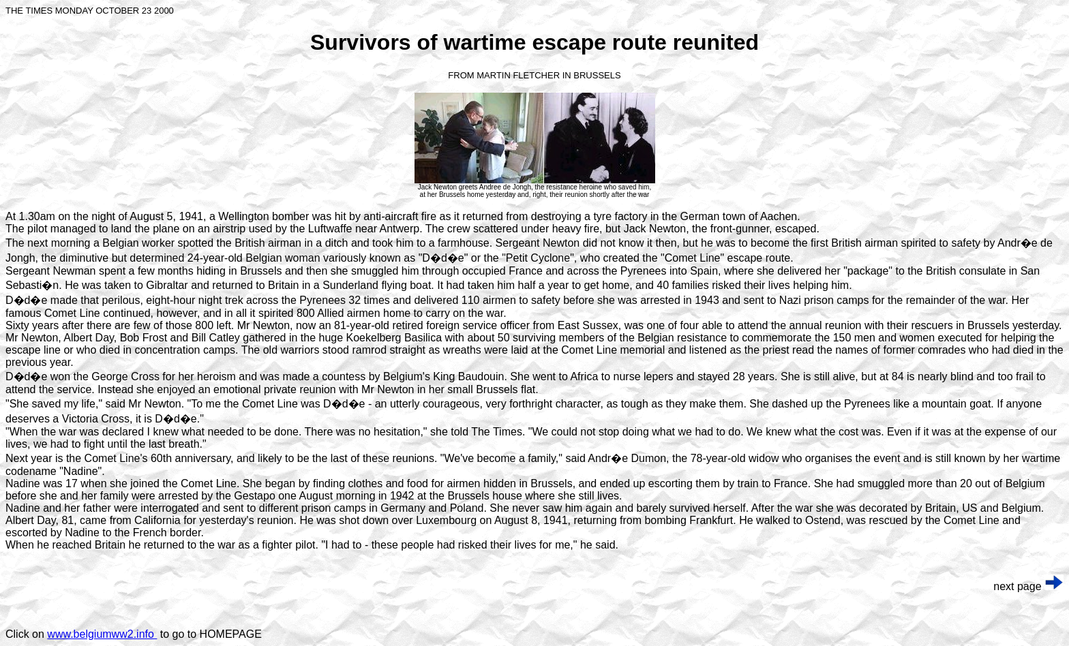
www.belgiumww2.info (102, 634)
